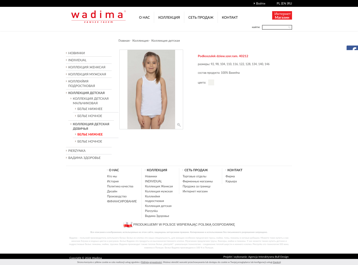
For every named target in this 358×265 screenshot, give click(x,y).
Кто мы (112, 176)
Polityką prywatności (151, 262)
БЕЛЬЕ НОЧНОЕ (89, 116)
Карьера (231, 181)
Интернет (282, 15)
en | (285, 3)
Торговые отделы (194, 176)
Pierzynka (77, 151)
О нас (144, 17)
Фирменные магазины (198, 181)
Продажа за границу (197, 186)
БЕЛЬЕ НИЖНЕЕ (90, 109)
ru (290, 3)
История (113, 181)
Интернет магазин (195, 191)
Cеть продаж (200, 17)
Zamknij (277, 262)
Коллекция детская (165, 40)
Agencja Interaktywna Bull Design (268, 256)
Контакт (230, 17)
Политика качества (120, 186)
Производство (117, 196)
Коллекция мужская (159, 191)
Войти (260, 3)
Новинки (76, 53)
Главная (124, 40)
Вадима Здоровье (84, 158)
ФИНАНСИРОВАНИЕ (122, 201)
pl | (279, 3)
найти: (256, 27)
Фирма (230, 176)
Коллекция (169, 17)
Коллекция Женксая (159, 186)
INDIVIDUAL (77, 60)
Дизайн (112, 191)
